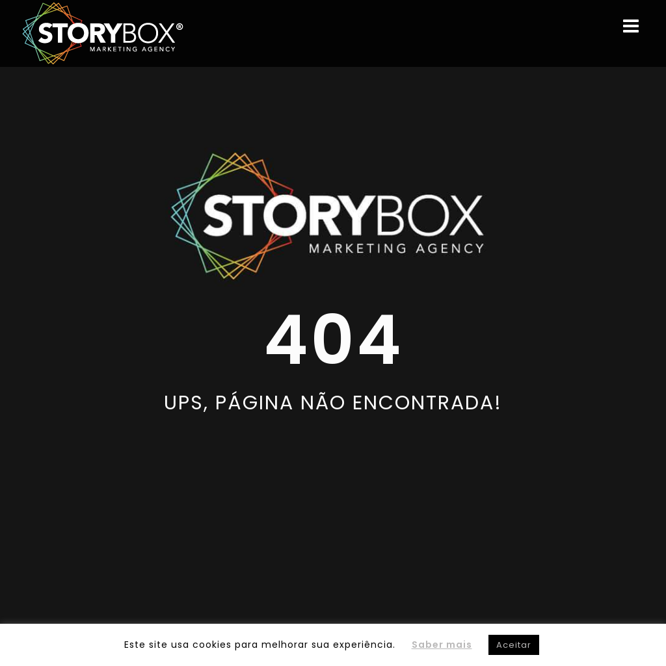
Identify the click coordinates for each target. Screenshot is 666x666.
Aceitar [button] (513, 645)
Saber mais (442, 644)
